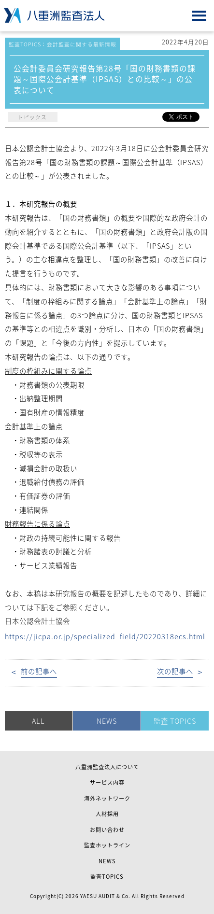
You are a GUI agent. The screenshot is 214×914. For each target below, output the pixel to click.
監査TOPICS (107, 876)
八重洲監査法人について (107, 767)
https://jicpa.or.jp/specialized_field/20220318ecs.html (105, 636)
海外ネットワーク (107, 798)
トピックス (32, 117)
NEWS (107, 721)
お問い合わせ (107, 830)
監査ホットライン (107, 845)
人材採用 (107, 814)
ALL (38, 721)
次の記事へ (175, 671)
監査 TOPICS (175, 721)
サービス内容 (107, 782)
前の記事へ (39, 671)
